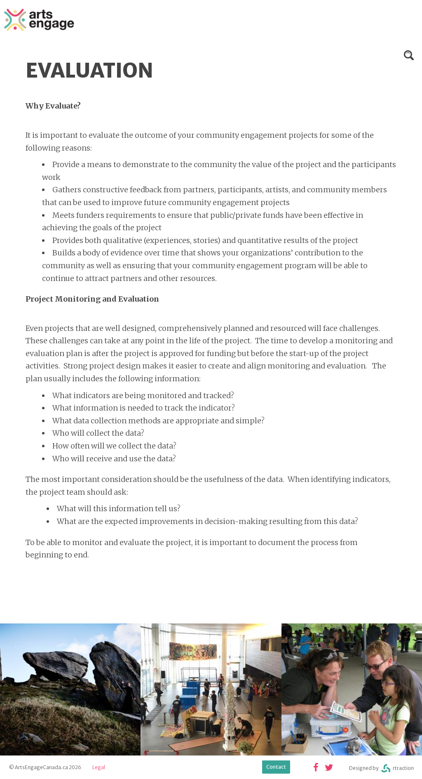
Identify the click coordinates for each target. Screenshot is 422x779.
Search (409, 55)
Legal (98, 767)
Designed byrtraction (381, 768)
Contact (276, 767)
